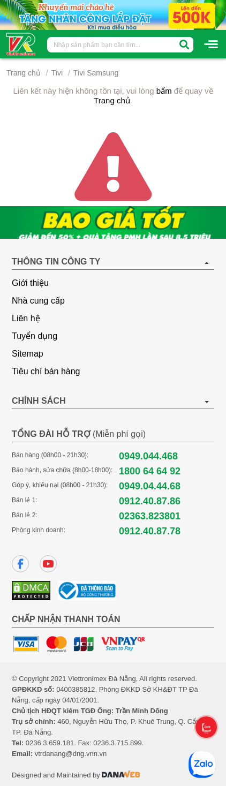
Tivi (57, 73)
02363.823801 (149, 516)
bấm (164, 90)
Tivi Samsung (95, 73)
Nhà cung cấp (38, 300)
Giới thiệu (30, 283)
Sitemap (27, 353)
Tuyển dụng (34, 336)
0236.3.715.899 (117, 743)
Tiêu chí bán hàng (46, 371)
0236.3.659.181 (50, 743)
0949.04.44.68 (149, 486)
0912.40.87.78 (149, 531)
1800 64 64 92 (149, 471)
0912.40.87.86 (149, 501)
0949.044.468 (148, 456)
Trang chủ (23, 73)
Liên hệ (26, 318)
